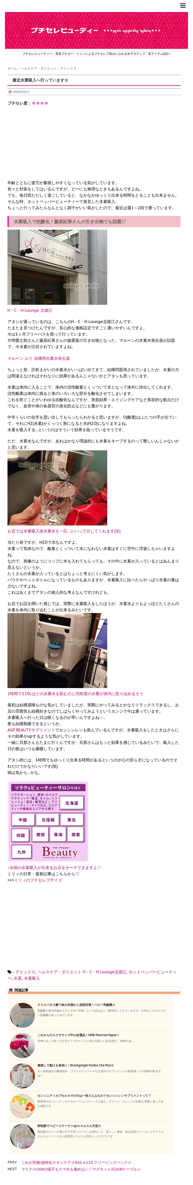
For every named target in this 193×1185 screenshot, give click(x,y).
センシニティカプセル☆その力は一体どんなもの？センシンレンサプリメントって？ (94, 1095)
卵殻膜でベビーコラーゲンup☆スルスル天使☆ (69, 1126)
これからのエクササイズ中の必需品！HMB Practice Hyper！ (78, 1035)
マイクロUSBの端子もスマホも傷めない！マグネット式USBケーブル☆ (81, 1169)
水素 (18, 978)
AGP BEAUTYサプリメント (31, 729)
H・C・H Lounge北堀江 (104, 971)
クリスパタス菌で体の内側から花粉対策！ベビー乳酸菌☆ (76, 1005)
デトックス (25, 971)
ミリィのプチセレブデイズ (38, 879)
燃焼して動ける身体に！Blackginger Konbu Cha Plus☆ (75, 1065)
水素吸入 (32, 978)
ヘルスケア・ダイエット (60, 971)
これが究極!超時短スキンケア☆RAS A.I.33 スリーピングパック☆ (76, 1162)
